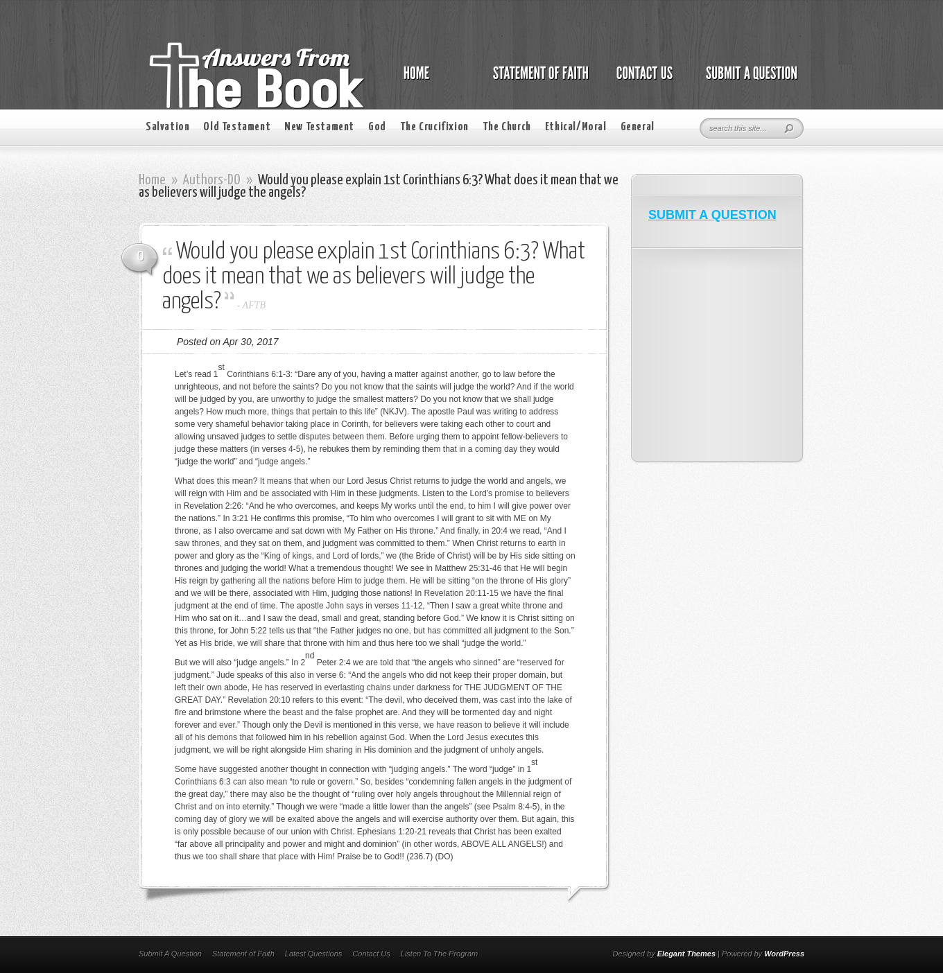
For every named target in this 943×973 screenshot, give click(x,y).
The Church (507, 127)
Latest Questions (314, 953)
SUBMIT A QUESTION (712, 215)
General (638, 127)
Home (152, 180)
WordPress (784, 953)
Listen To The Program (439, 953)
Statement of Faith (243, 953)
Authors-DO (212, 180)
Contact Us (371, 953)
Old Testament (236, 127)
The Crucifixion (434, 127)
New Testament (319, 127)
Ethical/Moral (576, 127)
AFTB (254, 305)
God (377, 127)
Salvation (167, 127)
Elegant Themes (686, 953)
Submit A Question (170, 953)
